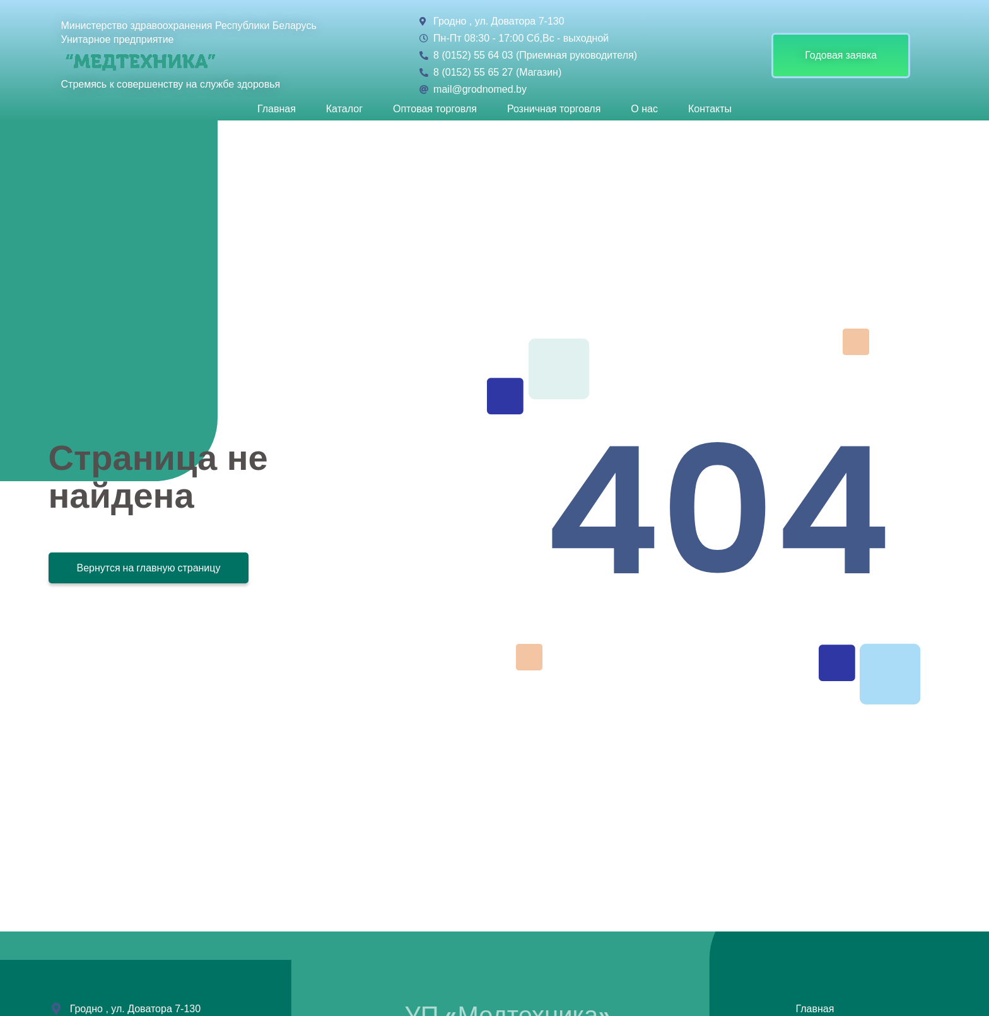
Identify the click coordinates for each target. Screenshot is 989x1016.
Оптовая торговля (435, 109)
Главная (276, 109)
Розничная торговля (553, 109)
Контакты (710, 109)
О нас (644, 109)
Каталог (344, 109)
